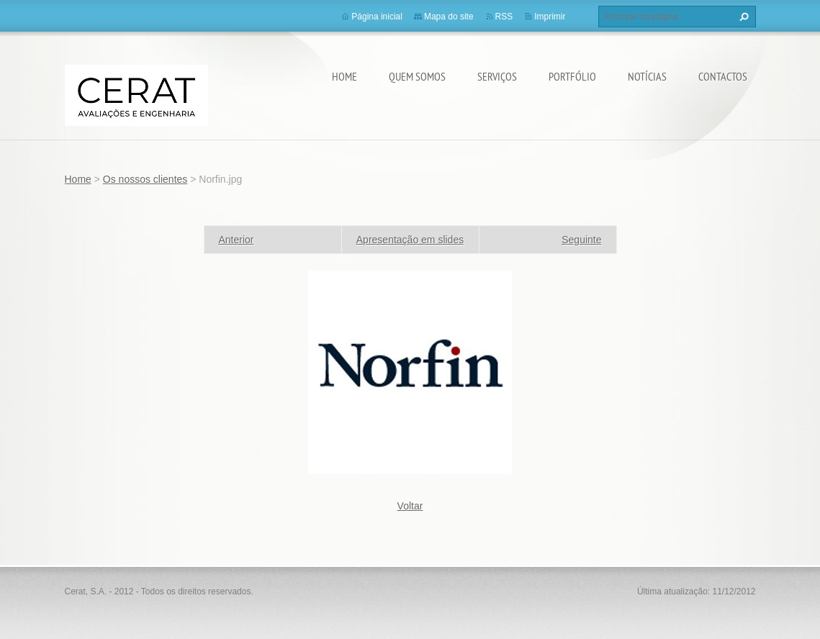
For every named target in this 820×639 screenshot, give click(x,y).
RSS (504, 17)
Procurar (742, 16)
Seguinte (581, 239)
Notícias (647, 76)
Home (344, 76)
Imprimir (549, 17)
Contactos (722, 76)
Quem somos (417, 76)
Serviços (497, 76)
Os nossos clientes (145, 179)
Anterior (236, 239)
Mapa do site (449, 17)
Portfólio (572, 76)
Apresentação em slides (410, 239)
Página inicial (376, 17)
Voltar (410, 506)
